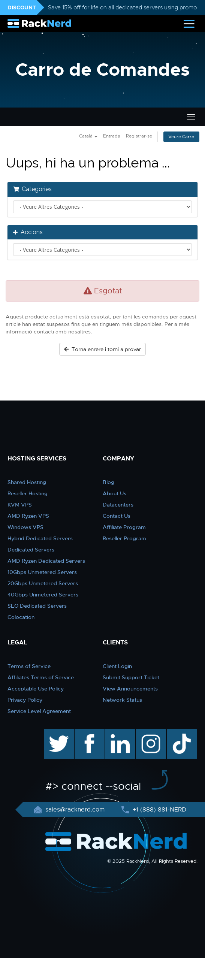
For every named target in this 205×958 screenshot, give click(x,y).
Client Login (117, 666)
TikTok (176, 732)
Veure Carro (181, 137)
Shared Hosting (26, 482)
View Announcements (130, 688)
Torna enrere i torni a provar (102, 349)
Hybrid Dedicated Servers (40, 538)
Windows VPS (25, 527)
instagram (150, 732)
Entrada (111, 136)
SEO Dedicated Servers (37, 605)
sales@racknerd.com (74, 809)
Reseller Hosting (27, 493)
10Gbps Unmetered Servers (42, 572)
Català (88, 136)
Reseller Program (124, 538)
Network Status (122, 699)
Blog (108, 482)
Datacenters (118, 504)
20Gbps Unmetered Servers (42, 583)
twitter (53, 732)
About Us (114, 493)
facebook (88, 732)
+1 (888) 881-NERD (158, 809)
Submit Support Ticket (131, 677)
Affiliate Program (124, 527)
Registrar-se (139, 136)
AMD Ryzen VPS (28, 516)
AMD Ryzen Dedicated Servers (46, 560)
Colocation (20, 617)
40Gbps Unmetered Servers (42, 594)
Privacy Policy (24, 699)
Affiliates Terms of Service (40, 677)
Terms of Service (29, 666)
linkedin (116, 732)
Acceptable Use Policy (35, 688)
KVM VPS (19, 504)
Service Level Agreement (39, 711)
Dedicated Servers (30, 549)
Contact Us (116, 516)
